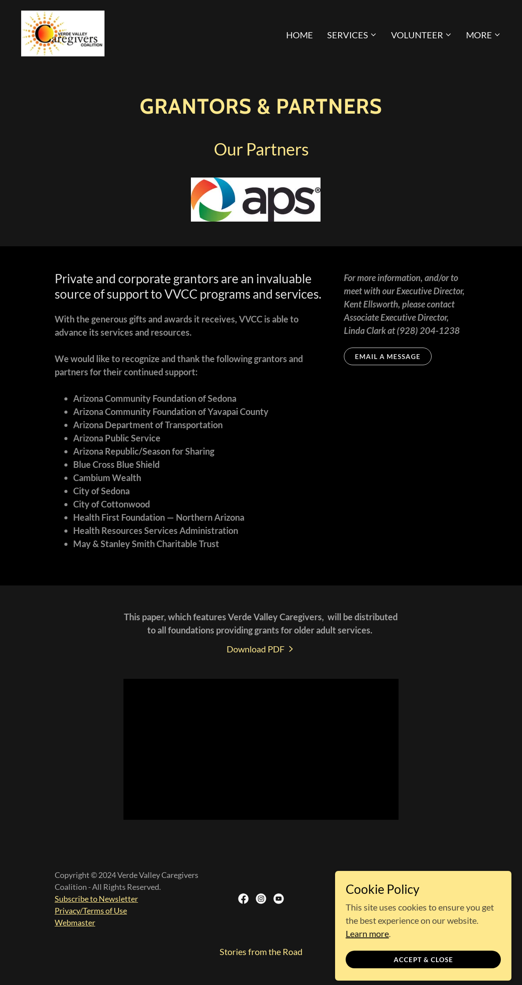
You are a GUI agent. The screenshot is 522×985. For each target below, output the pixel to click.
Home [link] (299, 35)
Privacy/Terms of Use (91, 910)
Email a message (388, 356)
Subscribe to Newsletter (96, 899)
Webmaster (75, 922)
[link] (63, 32)
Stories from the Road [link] (261, 951)
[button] (352, 35)
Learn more (367, 979)
